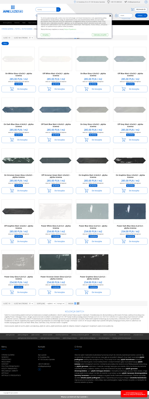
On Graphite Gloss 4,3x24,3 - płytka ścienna (130, 176)
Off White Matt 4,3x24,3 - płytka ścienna (56, 74)
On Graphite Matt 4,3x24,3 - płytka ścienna (93, 176)
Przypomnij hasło (126, 18)
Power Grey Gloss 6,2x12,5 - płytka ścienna (18, 278)
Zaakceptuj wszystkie (100, 35)
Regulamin (6, 362)
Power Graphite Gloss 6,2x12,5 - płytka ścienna (93, 278)
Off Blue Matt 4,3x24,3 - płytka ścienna (130, 74)
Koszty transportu (9, 368)
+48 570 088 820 (116, 2)
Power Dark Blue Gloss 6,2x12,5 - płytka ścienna (130, 227)
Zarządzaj (45, 35)
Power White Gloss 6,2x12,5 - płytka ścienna (56, 227)
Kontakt (5, 364)
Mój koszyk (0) (141, 9)
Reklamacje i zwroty (10, 371)
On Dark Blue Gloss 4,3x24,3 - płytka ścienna (19, 125)
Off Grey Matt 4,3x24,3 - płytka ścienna (130, 125)
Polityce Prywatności (70, 29)
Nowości (17, 23)
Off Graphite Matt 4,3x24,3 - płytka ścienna (18, 227)
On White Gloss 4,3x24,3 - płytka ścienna (18, 74)
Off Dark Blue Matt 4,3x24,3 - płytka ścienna (56, 125)
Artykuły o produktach (11, 375)
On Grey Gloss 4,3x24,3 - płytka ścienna (93, 125)
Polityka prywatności (10, 366)
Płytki (23, 23)
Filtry (5, 43)
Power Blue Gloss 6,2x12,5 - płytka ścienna (93, 227)
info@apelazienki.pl (134, 2)
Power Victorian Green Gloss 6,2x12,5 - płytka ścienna (56, 278)
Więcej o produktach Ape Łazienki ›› (74, 397)
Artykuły (5, 373)
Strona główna (7, 23)
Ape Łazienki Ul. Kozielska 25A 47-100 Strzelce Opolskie (46, 357)
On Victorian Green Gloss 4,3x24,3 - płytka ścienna (18, 176)
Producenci (6, 359)
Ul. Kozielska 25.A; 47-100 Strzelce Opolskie (90, 2)
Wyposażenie (32, 23)
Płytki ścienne (27, 29)
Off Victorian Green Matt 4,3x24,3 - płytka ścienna (55, 176)
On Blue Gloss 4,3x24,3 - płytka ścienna (93, 74)
